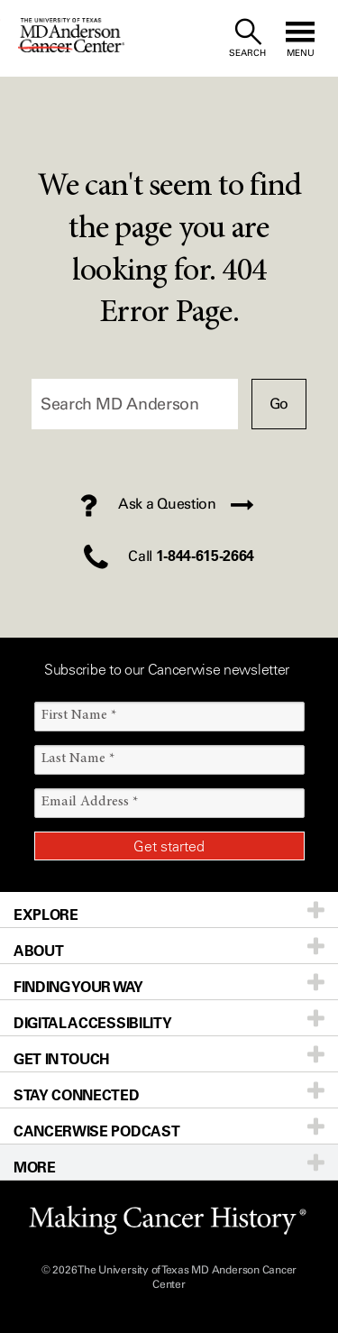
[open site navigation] (300, 38)
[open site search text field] (247, 38)
